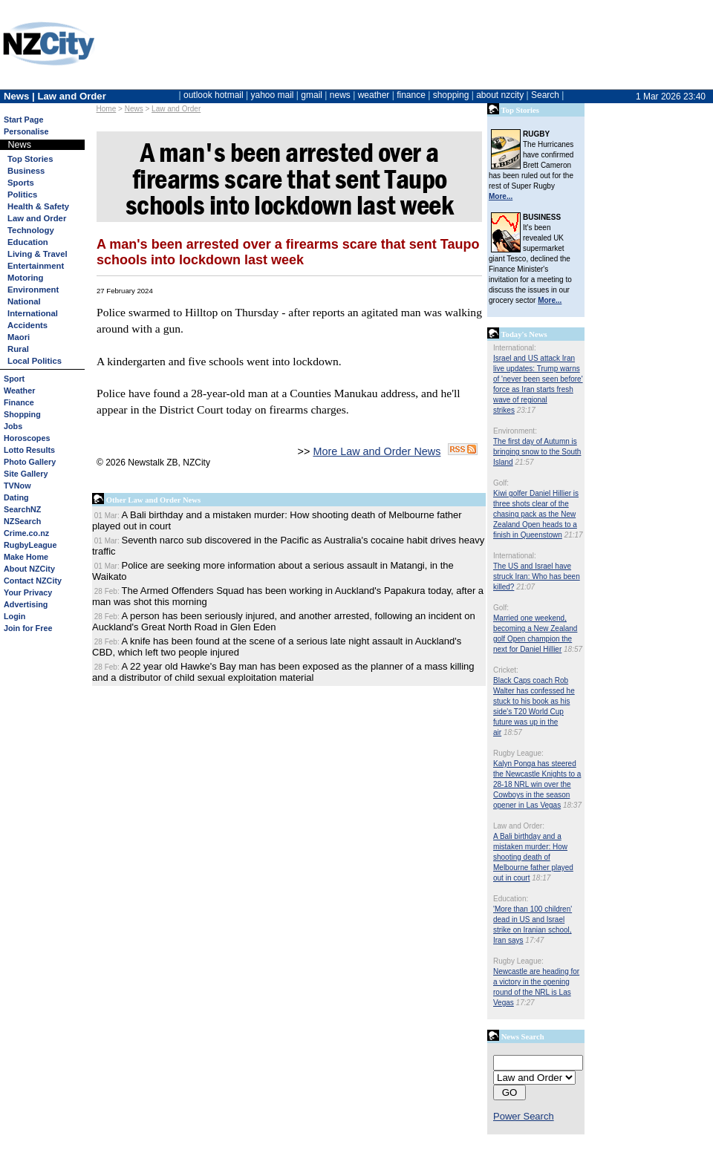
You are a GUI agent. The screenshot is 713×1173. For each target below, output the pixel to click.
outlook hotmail (213, 95)
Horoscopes (27, 438)
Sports (20, 182)
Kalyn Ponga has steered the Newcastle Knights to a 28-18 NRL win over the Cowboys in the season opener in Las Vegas (537, 784)
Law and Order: (518, 826)
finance (411, 95)
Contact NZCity (33, 580)
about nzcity (500, 95)
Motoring (25, 277)
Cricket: (505, 670)
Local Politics (34, 360)
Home (107, 109)
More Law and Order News (376, 451)
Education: (510, 899)
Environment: (515, 431)
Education (27, 242)
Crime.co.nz (26, 533)
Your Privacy (28, 592)
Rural (18, 348)
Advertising (26, 604)
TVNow (17, 485)
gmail (311, 95)
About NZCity (29, 568)
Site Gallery (26, 473)
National (24, 301)
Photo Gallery (30, 461)
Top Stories (30, 158)
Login (14, 616)
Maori (18, 337)
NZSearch (22, 521)
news (340, 95)
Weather (19, 390)
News (134, 109)
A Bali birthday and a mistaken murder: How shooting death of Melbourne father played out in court (533, 857)
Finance (19, 402)
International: (514, 348)
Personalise (26, 131)
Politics (22, 194)
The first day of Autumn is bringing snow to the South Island (537, 451)
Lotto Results (29, 449)
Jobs (13, 426)
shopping (451, 95)
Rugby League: (518, 753)
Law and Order (176, 109)
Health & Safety (38, 206)
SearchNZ (22, 509)
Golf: (501, 483)
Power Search (523, 1116)
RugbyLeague (30, 544)
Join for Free (28, 628)
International (32, 313)
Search (545, 95)
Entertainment (35, 265)
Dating (16, 497)
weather (374, 95)
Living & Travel (37, 253)
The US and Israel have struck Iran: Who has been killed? (536, 576)
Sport (14, 378)
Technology (30, 230)
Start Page (23, 119)
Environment (33, 289)
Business (26, 170)
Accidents (27, 325)
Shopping (22, 414)
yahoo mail (272, 95)
